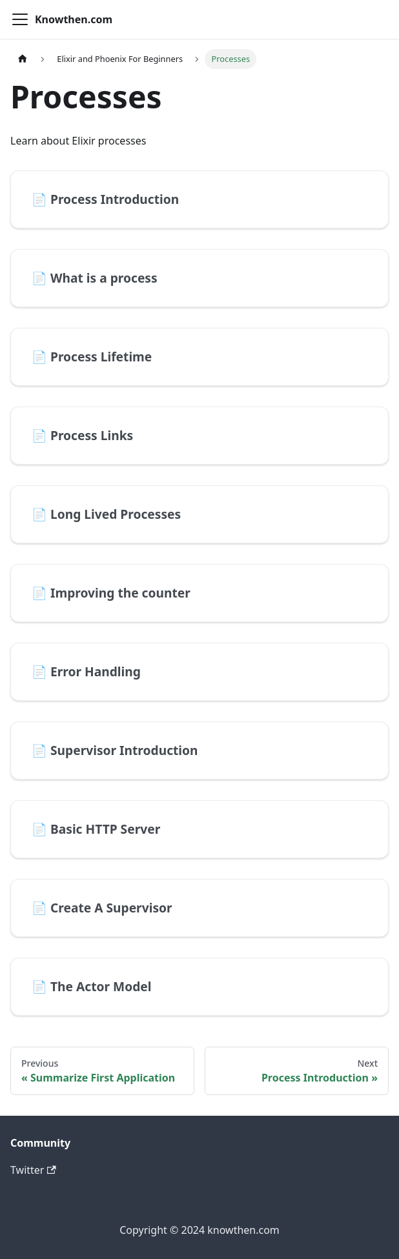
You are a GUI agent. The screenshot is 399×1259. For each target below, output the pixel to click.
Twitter (33, 1170)
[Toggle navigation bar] (20, 19)
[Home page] (22, 59)
